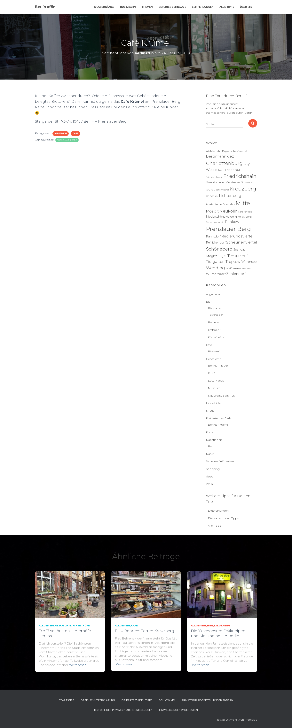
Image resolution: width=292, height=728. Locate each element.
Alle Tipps (226, 6)
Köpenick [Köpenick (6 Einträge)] (212, 195)
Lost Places (216, 380)
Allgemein (60, 133)
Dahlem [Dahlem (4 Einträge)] (219, 170)
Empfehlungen (203, 6)
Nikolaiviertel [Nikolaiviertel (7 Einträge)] (243, 216)
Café (75, 133)
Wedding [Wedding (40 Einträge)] (215, 267)
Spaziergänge (104, 6)
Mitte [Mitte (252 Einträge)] (242, 203)
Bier (208, 301)
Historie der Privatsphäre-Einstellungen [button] (123, 710)
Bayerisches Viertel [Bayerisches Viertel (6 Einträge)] (234, 151)
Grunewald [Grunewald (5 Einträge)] (247, 182)
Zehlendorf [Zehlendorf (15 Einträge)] (235, 274)
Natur (210, 454)
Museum (214, 388)
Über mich (247, 6)
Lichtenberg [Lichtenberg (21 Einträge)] (230, 195)
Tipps (209, 476)
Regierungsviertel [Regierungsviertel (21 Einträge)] (237, 236)
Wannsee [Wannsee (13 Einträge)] (249, 262)
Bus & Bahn (128, 6)
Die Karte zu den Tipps (223, 518)
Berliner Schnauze (172, 6)
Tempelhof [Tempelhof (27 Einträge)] (237, 255)
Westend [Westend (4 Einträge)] (246, 268)
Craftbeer (214, 330)
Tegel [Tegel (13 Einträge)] (222, 256)
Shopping (213, 469)
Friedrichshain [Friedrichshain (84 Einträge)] (239, 176)
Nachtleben (214, 440)
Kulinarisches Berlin (219, 418)
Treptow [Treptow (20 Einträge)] (233, 261)
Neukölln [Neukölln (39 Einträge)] (228, 211)
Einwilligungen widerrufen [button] (178, 710)
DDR (211, 373)
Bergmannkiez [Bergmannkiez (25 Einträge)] (220, 156)
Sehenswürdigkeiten (220, 461)
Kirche (210, 410)
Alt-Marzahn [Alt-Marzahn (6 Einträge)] (213, 151)
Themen (147, 6)
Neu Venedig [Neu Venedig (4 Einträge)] (245, 211)
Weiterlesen (77, 665)
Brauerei (213, 322)
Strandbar (216, 314)
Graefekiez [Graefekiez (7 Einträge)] (233, 182)
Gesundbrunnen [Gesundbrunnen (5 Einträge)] (215, 182)
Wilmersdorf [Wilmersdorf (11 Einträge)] (215, 274)
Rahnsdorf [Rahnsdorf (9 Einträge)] (213, 236)
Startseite (66, 700)
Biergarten (215, 308)
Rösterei (213, 351)
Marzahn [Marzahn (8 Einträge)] (229, 204)
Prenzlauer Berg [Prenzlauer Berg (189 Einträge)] (228, 229)
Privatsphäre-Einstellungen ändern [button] (207, 700)
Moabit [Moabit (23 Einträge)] (212, 211)
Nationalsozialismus (221, 395)
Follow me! (167, 700)
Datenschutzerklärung (98, 700)
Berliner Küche (218, 424)
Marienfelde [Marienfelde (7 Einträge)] (214, 204)
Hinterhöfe (213, 403)
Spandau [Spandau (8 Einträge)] (239, 249)
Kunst (210, 432)
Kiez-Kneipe (216, 337)
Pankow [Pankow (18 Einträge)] (232, 222)
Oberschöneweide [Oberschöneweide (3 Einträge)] (215, 222)
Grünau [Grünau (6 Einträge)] (210, 189)
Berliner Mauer (218, 365)
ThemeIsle (250, 719)
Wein (209, 484)
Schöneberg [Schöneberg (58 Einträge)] (219, 249)
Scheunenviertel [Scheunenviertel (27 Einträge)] (241, 242)
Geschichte (213, 359)
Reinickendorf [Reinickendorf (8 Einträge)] (215, 242)
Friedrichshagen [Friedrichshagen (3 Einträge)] (214, 177)
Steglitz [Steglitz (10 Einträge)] (211, 256)
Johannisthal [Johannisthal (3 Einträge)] (222, 190)
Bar (210, 446)
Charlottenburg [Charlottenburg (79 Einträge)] (224, 163)
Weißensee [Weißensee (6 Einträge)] (233, 268)
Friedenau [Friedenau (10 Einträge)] (232, 170)
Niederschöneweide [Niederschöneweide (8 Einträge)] (220, 216)
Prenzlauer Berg (67, 140)
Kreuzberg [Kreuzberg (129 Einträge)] (243, 189)
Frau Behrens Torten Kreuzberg (144, 631)
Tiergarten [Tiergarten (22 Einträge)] (215, 261)
